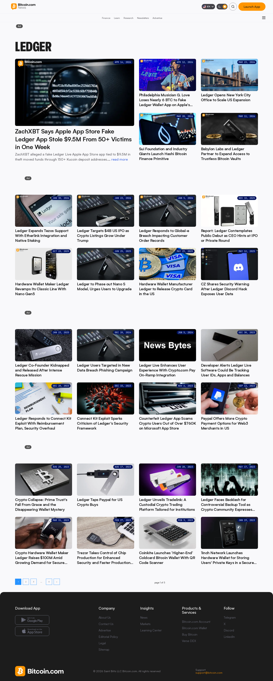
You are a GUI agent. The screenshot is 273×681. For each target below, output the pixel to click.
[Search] (233, 7)
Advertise (157, 18)
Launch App (252, 6)
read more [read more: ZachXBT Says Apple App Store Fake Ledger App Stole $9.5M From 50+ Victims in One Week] (119, 159)
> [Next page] (56, 582)
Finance (106, 18)
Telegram (230, 617)
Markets (145, 624)
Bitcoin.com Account (196, 622)
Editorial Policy (108, 637)
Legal (102, 643)
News (144, 617)
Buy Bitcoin (189, 634)
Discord (229, 630)
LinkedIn (229, 637)
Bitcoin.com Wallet (194, 628)
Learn (117, 18)
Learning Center (151, 630)
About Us (105, 617)
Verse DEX (189, 641)
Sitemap (104, 649)
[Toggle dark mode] (222, 6)
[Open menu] (263, 17)
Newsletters (143, 18)
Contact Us (106, 624)
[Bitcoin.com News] (23, 6)
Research (128, 18)
